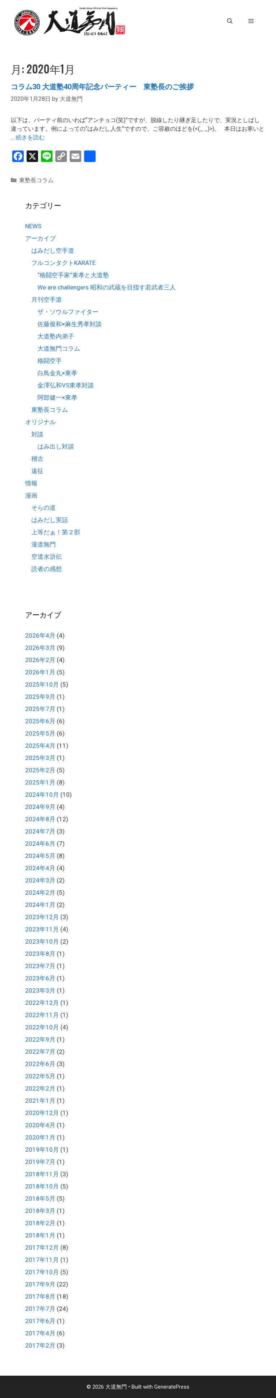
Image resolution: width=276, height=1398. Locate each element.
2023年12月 (42, 917)
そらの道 (43, 507)
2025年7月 (40, 709)
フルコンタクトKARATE (63, 262)
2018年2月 (40, 1223)
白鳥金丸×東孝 (57, 373)
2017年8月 (40, 1296)
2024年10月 (42, 794)
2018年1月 (40, 1235)
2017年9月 (40, 1284)
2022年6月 (40, 1063)
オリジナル (40, 422)
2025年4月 (40, 745)
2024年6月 (40, 843)
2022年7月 (40, 1051)
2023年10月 (42, 941)
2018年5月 (40, 1198)
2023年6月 (40, 978)
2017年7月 (40, 1308)
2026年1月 (40, 672)
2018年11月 (42, 1174)
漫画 (31, 495)
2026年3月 (40, 647)
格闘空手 (49, 360)
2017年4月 (40, 1333)
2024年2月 (40, 892)
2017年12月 (42, 1247)
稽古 (37, 458)
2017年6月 (40, 1321)
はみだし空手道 (52, 250)
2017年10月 (42, 1272)
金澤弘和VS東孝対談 (65, 385)
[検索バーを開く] (229, 21)
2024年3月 (40, 880)
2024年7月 (40, 831)
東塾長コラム (36, 180)
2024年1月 (40, 904)
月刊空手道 (46, 299)
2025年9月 (40, 696)
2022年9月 (40, 1039)
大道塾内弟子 (55, 336)
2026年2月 (40, 660)
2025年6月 (40, 721)
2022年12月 (42, 1002)
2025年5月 (40, 733)
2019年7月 (40, 1161)
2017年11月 (42, 1259)
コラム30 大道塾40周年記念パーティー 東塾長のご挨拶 (102, 86)
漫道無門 (43, 544)
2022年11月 (42, 1015)
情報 (31, 483)
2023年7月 (40, 966)
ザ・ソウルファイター (67, 311)
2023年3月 (40, 990)
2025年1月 (40, 782)
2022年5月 (40, 1076)
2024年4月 (40, 868)
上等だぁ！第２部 (55, 532)
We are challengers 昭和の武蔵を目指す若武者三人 (106, 287)
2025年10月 (42, 684)
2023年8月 (40, 953)
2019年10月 (42, 1149)
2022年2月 (40, 1088)
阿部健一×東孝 (57, 397)
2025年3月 (40, 757)
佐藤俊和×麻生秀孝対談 (69, 324)
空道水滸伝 (46, 556)
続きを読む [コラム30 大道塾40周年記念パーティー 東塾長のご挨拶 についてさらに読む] (30, 137)
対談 (37, 434)
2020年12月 (42, 1112)
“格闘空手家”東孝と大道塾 (73, 275)
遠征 (37, 471)
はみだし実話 (49, 519)
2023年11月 (42, 929)
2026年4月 (40, 635)
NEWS (33, 226)
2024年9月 (40, 806)
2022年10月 (42, 1027)
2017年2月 (40, 1345)
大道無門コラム (58, 348)
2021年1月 (40, 1100)
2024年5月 (40, 855)
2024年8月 (40, 819)
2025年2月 (40, 770)
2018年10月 (42, 1186)
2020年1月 (40, 1137)
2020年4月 (40, 1125)
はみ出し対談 (55, 446)
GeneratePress (171, 1387)
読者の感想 (46, 568)
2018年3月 (40, 1210)
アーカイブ (40, 238)
